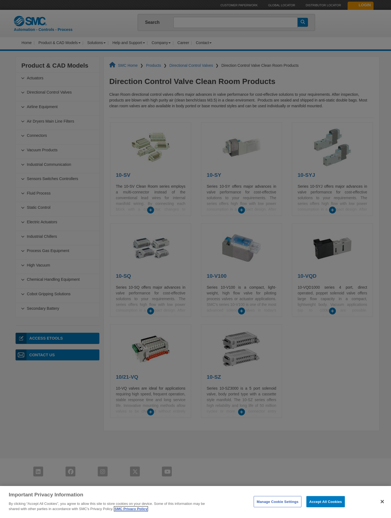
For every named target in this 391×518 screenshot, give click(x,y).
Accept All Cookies (325, 508)
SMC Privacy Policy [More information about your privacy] (130, 516)
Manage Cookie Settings (277, 508)
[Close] (382, 508)
